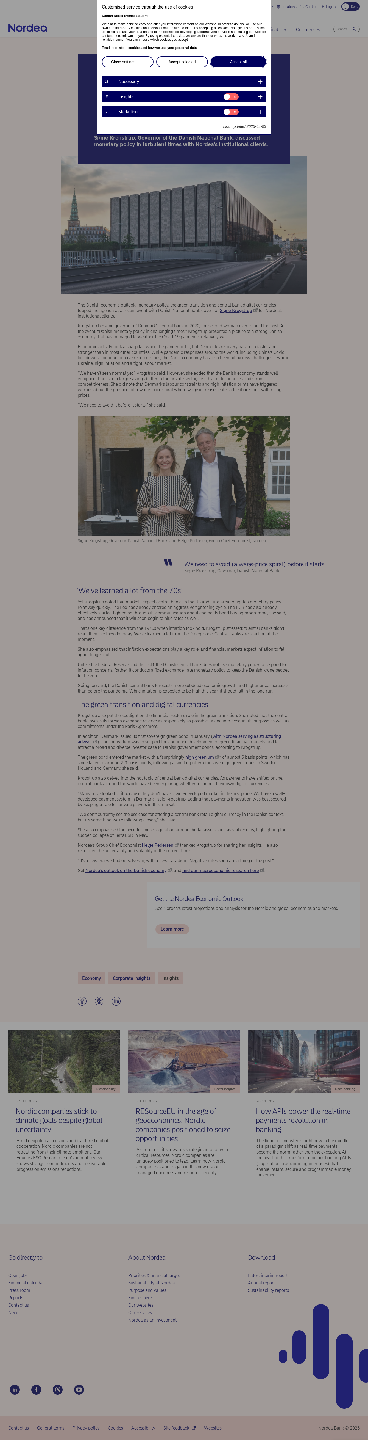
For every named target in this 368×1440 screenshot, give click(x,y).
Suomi (143, 16)
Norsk (118, 16)
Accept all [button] (238, 62)
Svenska (131, 16)
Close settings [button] (123, 62)
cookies (134, 48)
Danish (107, 16)
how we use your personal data (172, 48)
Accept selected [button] (182, 62)
